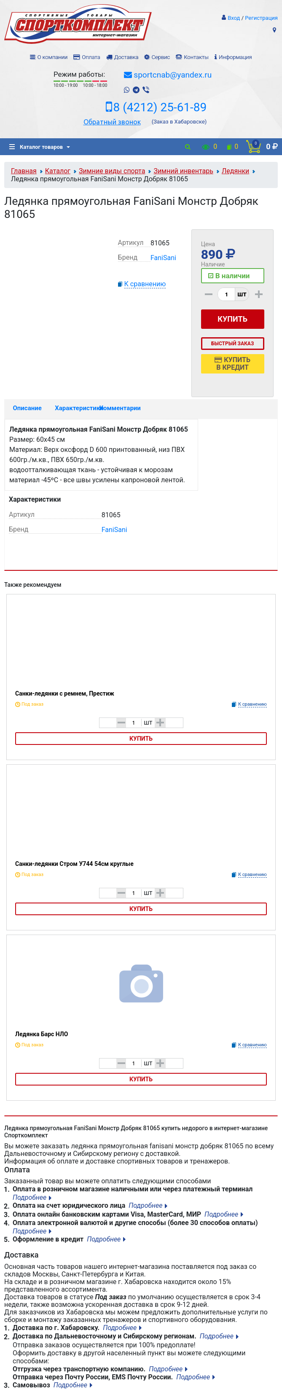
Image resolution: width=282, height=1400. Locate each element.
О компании (53, 57)
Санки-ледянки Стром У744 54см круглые (74, 863)
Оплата (91, 57)
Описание (27, 408)
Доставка (126, 57)
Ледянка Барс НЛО (41, 1034)
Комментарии (117, 408)
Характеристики (73, 408)
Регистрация (261, 18)
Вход (234, 18)
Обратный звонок (112, 122)
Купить (141, 738)
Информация (235, 57)
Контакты (196, 57)
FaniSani (163, 258)
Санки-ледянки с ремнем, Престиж (64, 693)
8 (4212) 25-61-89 (160, 107)
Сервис (160, 57)
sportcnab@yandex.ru (173, 75)
